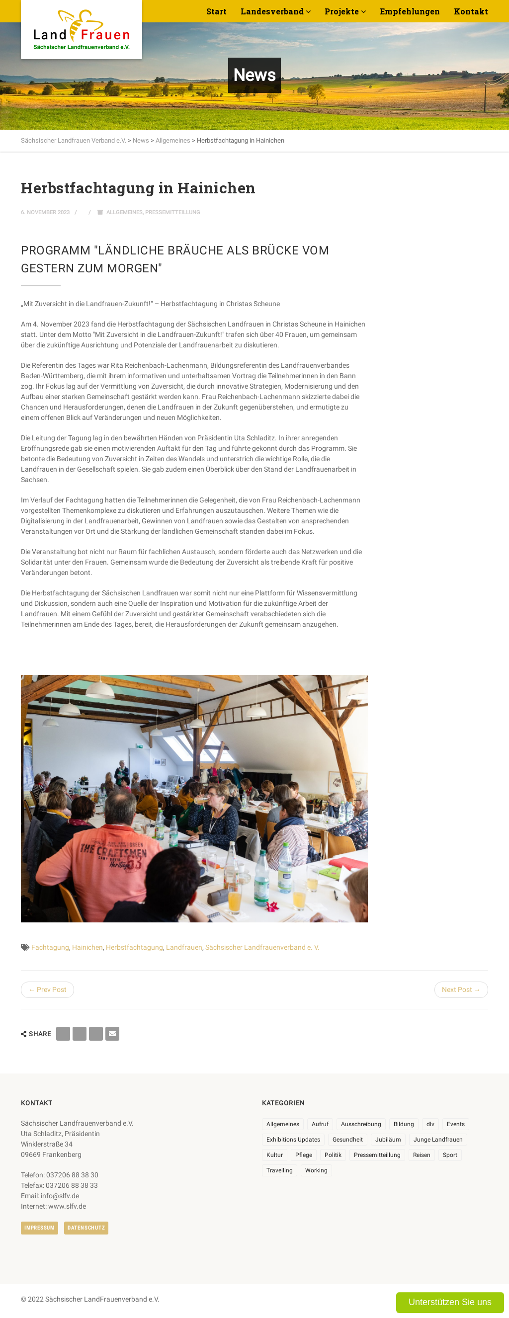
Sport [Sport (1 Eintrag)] (450, 1155)
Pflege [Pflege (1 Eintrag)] (303, 1155)
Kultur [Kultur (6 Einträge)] (274, 1155)
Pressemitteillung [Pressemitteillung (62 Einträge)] (377, 1155)
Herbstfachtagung (134, 947)
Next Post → (461, 989)
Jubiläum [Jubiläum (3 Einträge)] (388, 1139)
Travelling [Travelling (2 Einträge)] (279, 1170)
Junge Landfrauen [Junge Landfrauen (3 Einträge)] (438, 1139)
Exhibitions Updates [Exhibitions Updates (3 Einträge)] (293, 1139)
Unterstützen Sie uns (450, 1302)
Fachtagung (50, 947)
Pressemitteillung (172, 212)
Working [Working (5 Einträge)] (316, 1170)
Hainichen (87, 947)
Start (216, 11)
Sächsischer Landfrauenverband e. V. (262, 947)
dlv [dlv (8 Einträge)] (430, 1124)
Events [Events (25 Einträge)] (456, 1124)
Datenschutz (86, 1228)
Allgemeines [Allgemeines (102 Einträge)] (282, 1124)
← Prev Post (47, 989)
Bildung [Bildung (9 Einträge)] (404, 1124)
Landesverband (272, 11)
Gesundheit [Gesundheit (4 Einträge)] (348, 1139)
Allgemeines (124, 212)
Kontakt (471, 11)
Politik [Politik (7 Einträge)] (333, 1155)
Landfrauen (184, 947)
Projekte (342, 11)
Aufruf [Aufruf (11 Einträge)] (320, 1124)
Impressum (39, 1228)
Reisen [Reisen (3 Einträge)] (421, 1155)
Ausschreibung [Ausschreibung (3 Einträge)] (361, 1124)
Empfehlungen (410, 11)
